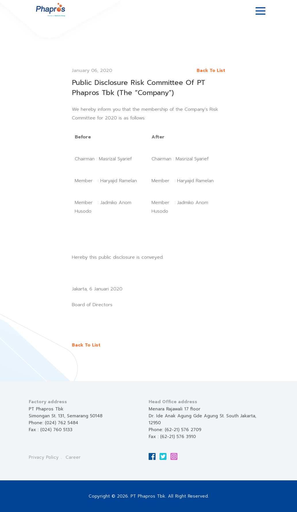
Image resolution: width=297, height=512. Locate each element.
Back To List (211, 70)
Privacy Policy (44, 457)
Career (73, 457)
